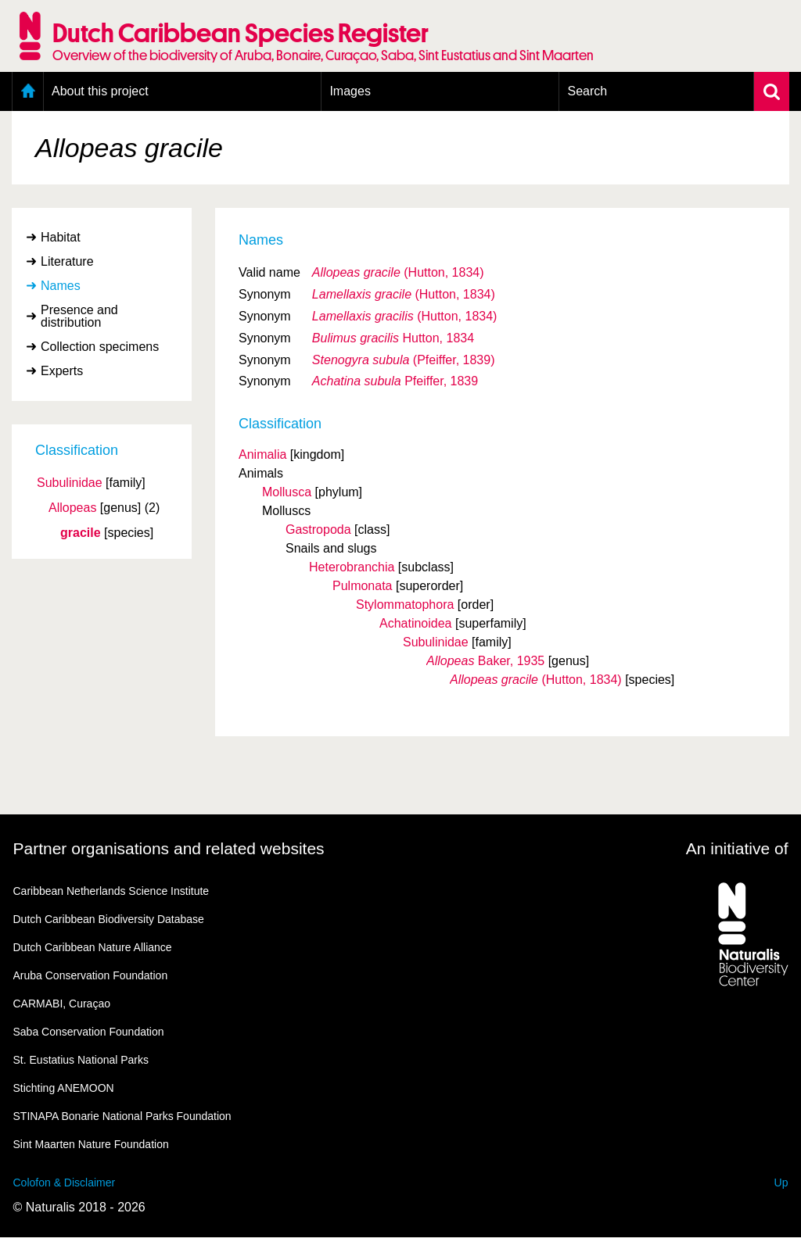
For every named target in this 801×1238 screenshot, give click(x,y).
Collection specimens (100, 346)
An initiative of (737, 848)
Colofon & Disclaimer (64, 1182)
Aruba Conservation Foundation (90, 975)
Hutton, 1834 (393, 338)
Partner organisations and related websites (169, 848)
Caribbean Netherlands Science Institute (111, 891)
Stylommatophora (405, 604)
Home (28, 91)
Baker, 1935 (485, 660)
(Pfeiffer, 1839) (403, 360)
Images (349, 91)
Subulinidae (69, 483)
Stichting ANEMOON (63, 1088)
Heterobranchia (351, 567)
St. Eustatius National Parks (81, 1060)
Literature (67, 261)
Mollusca (286, 492)
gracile (80, 533)
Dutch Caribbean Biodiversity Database (108, 919)
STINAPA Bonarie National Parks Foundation (122, 1116)
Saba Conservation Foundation (88, 1031)
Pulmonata (362, 585)
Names (61, 285)
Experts (62, 370)
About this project (100, 91)
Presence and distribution (79, 316)
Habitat (61, 237)
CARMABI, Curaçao (61, 1003)
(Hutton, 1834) (398, 272)
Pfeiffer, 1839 (395, 381)
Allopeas (72, 508)
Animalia (262, 454)
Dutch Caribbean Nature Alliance (92, 947)
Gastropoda (318, 529)
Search (587, 91)
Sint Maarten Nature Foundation (91, 1144)
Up (781, 1182)
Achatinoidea (415, 623)
